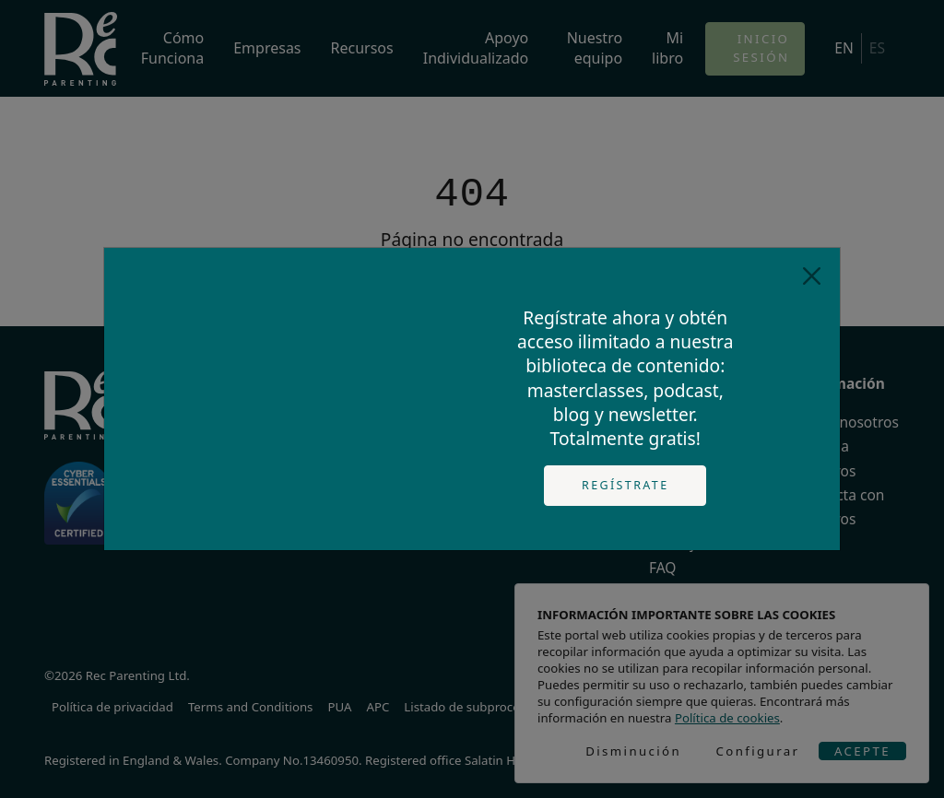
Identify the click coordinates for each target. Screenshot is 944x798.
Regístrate (625, 485)
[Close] (811, 276)
